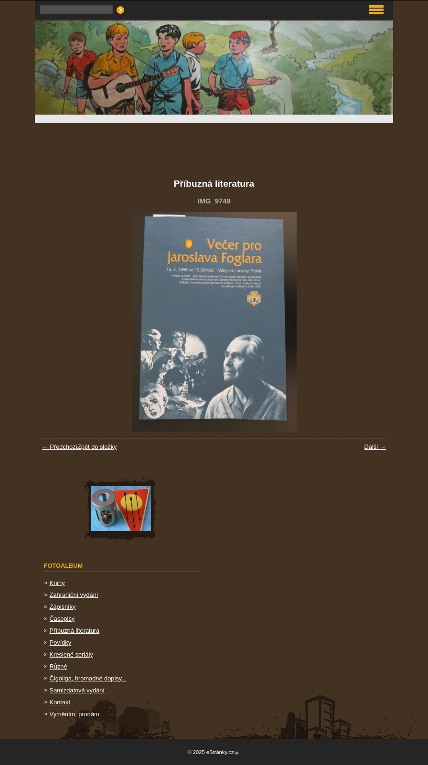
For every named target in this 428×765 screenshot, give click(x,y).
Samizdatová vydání (77, 690)
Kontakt (60, 702)
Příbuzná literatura (75, 630)
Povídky (61, 642)
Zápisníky (63, 606)
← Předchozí (59, 446)
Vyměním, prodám (74, 714)
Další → (375, 446)
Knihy (57, 582)
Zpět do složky (97, 446)
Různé (58, 666)
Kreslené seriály (71, 654)
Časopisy (62, 618)
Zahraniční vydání (74, 594)
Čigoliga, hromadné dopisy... (88, 678)
